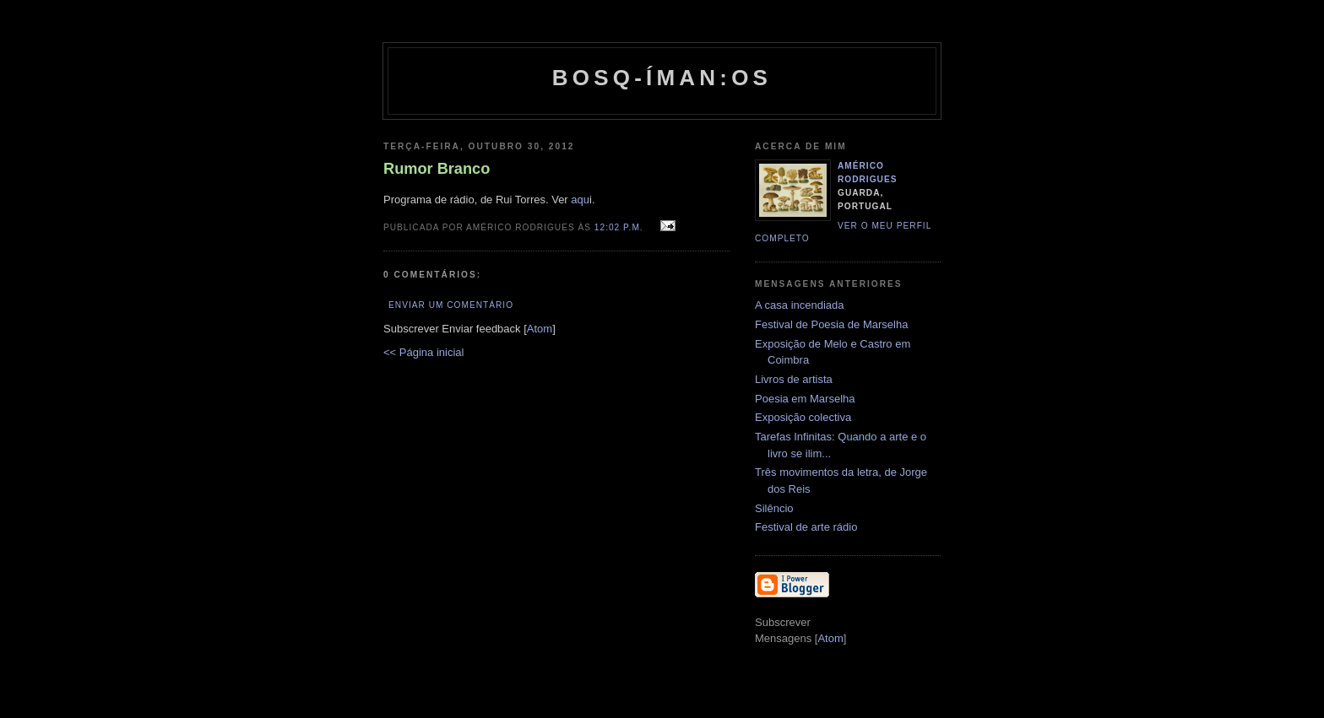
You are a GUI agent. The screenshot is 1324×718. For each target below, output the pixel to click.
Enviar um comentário (450, 305)
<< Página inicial (423, 352)
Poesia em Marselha (805, 398)
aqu (580, 199)
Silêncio (774, 508)
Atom (539, 328)
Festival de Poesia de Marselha (831, 324)
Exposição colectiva (803, 417)
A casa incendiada (799, 305)
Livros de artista (794, 379)
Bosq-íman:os (662, 77)
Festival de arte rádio (806, 527)
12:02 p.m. (620, 227)
